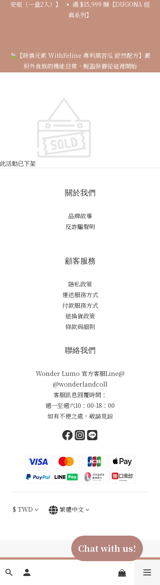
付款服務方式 (80, 305)
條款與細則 (80, 326)
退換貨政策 (80, 316)
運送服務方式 (80, 294)
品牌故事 (80, 216)
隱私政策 (80, 284)
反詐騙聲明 (80, 226)
